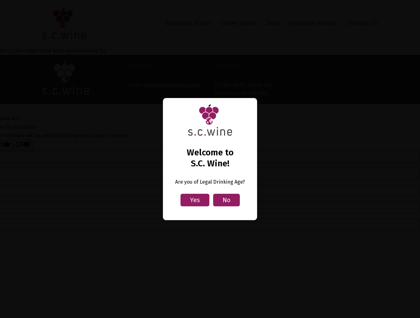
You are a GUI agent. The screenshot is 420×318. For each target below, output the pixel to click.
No (226, 200)
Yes (195, 200)
